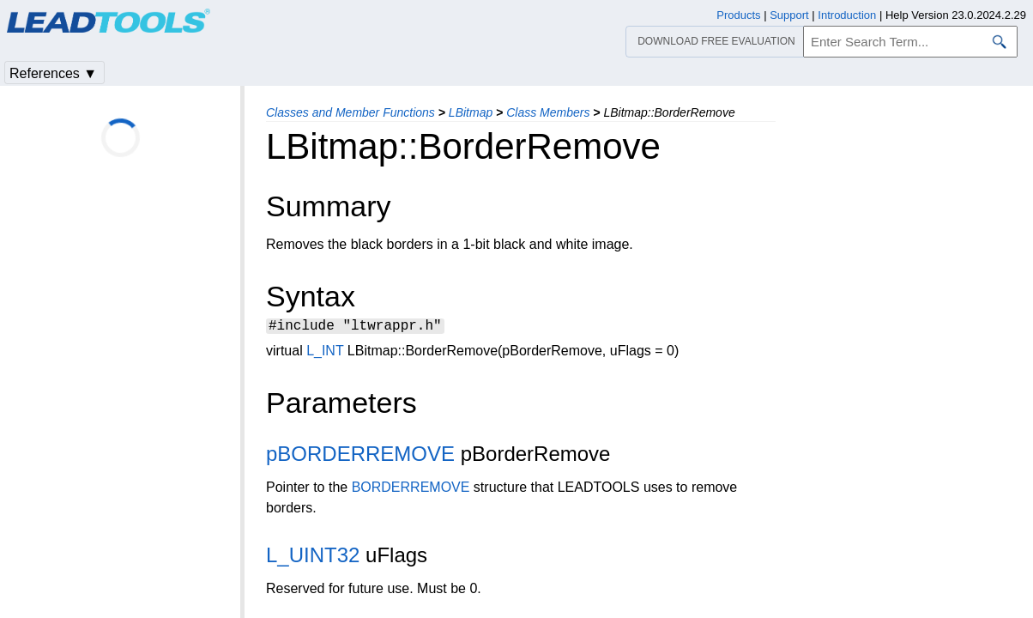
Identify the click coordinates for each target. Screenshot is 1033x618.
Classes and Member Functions (350, 112)
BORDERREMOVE (411, 489)
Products (738, 15)
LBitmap (470, 112)
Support (789, 15)
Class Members (547, 112)
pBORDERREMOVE (360, 456)
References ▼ (53, 73)
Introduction (847, 15)
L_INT (324, 353)
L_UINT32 (312, 557)
